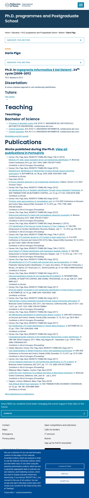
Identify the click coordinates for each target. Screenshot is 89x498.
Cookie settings (65, 466)
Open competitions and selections (60, 425)
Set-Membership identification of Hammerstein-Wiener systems (35, 315)
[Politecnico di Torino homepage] (19, 5)
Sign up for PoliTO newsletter (57, 443)
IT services (49, 434)
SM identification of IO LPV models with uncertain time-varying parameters (39, 262)
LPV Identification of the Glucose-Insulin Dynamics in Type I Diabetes (37, 226)
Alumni (61, 33)
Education (16, 33)
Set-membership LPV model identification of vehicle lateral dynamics (37, 326)
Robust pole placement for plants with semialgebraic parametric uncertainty (39, 215)
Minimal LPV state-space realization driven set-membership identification (39, 160)
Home (7, 33)
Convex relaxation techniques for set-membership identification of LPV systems (41, 362)
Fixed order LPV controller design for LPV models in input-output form (37, 237)
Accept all (64, 481)
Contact (6, 425)
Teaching (19, 107)
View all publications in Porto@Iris (36, 151)
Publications (23, 142)
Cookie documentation (24, 492)
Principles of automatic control (21, 123)
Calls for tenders (52, 429)
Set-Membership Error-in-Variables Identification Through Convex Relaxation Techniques (44, 190)
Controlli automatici (16, 129)
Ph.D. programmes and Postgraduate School (42, 18)
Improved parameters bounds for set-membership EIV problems (35, 276)
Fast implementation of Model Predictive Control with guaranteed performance (40, 351)
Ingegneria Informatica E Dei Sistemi (44, 70)
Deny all (64, 474)
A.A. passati (16, 136)
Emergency (7, 434)
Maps (4, 429)
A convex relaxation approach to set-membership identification (34, 182)
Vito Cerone (9, 97)
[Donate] (44, 413)
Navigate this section (44, 62)
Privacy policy (9, 492)
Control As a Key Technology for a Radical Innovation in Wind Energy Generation (41, 373)
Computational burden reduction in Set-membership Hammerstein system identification (44, 337)
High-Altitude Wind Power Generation (24, 384)
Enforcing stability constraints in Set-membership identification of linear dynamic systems (45, 290)
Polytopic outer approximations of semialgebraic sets (30, 201)
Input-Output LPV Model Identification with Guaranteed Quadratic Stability (38, 251)
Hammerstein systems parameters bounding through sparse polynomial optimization (43, 301)
